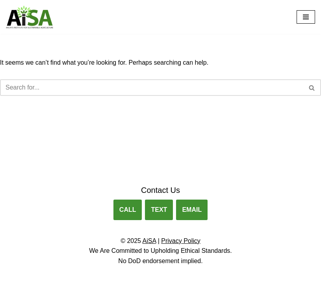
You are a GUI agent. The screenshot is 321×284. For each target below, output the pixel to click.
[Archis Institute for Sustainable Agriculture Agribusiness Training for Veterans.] (29, 17)
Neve (124, 275)
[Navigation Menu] (306, 17)
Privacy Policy (180, 240)
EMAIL (192, 209)
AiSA (149, 240)
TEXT (159, 209)
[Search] (151, 87)
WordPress (188, 275)
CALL (127, 209)
